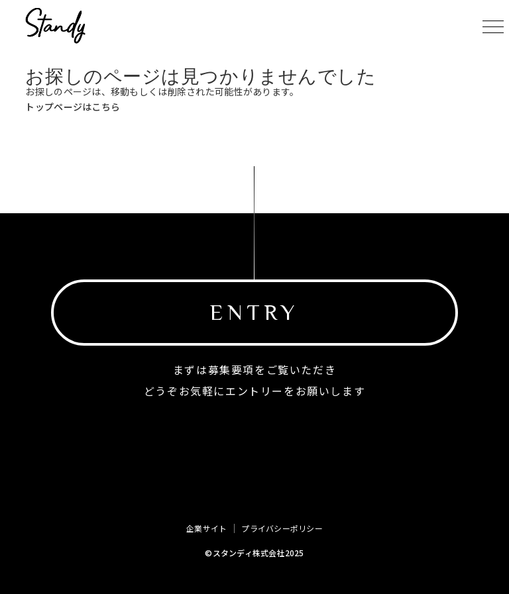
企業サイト (206, 528)
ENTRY (254, 312)
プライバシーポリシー (281, 528)
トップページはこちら (72, 106)
